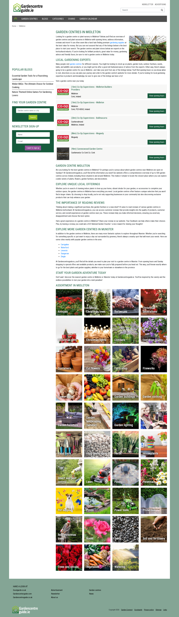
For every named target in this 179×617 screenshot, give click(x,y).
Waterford (65, 247)
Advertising (160, 4)
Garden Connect (127, 610)
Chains (71, 18)
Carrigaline (65, 244)
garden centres (76, 64)
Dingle (63, 256)
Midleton (22, 26)
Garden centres (29, 18)
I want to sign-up (32, 148)
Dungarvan (65, 253)
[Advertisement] (33, 47)
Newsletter (147, 4)
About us (54, 597)
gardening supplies (117, 42)
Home (14, 26)
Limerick (64, 250)
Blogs (45, 18)
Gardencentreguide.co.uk (22, 597)
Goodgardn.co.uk (19, 590)
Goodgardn (138, 610)
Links (165, 610)
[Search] (161, 10)
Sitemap (158, 610)
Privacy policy (149, 610)
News (91, 594)
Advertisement (57, 590)
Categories (58, 18)
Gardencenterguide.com (22, 594)
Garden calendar (88, 18)
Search (33, 117)
